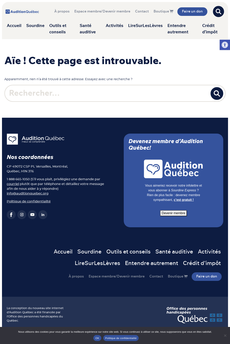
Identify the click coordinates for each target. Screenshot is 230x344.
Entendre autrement (177, 29)
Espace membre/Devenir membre (102, 11)
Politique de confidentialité (29, 201)
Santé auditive (88, 29)
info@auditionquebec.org (27, 193)
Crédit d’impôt (209, 29)
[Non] (225, 335)
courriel (13, 184)
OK (97, 338)
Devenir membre (173, 213)
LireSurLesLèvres (145, 26)
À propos (62, 11)
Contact (142, 11)
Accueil (14, 26)
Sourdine (35, 26)
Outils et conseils (57, 29)
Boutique (161, 11)
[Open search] (218, 11)
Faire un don (192, 11)
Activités (114, 26)
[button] (225, 45)
